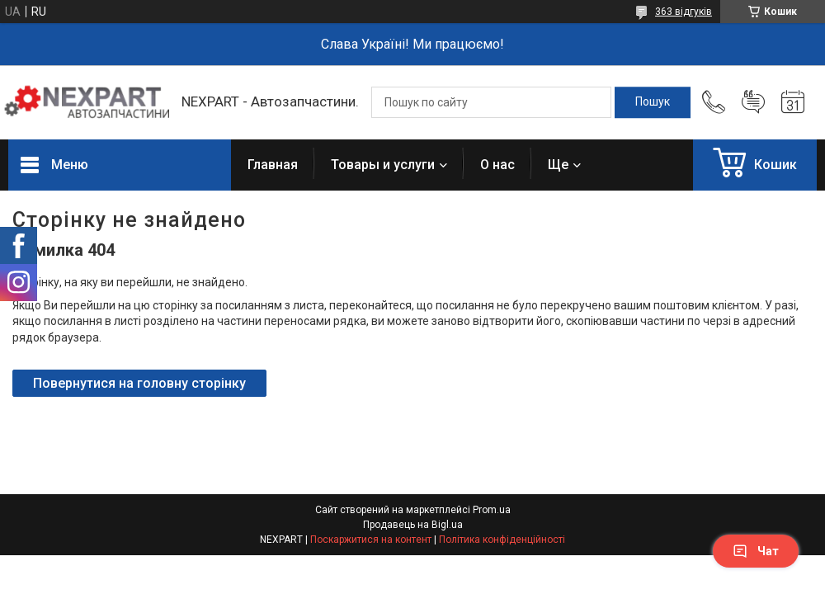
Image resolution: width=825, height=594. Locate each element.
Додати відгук (753, 102)
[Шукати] (653, 102)
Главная (273, 164)
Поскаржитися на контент (370, 539)
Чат (756, 551)
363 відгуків (683, 11)
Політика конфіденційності (502, 539)
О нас (497, 164)
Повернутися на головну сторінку (139, 383)
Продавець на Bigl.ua (413, 524)
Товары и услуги (383, 164)
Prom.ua (492, 510)
